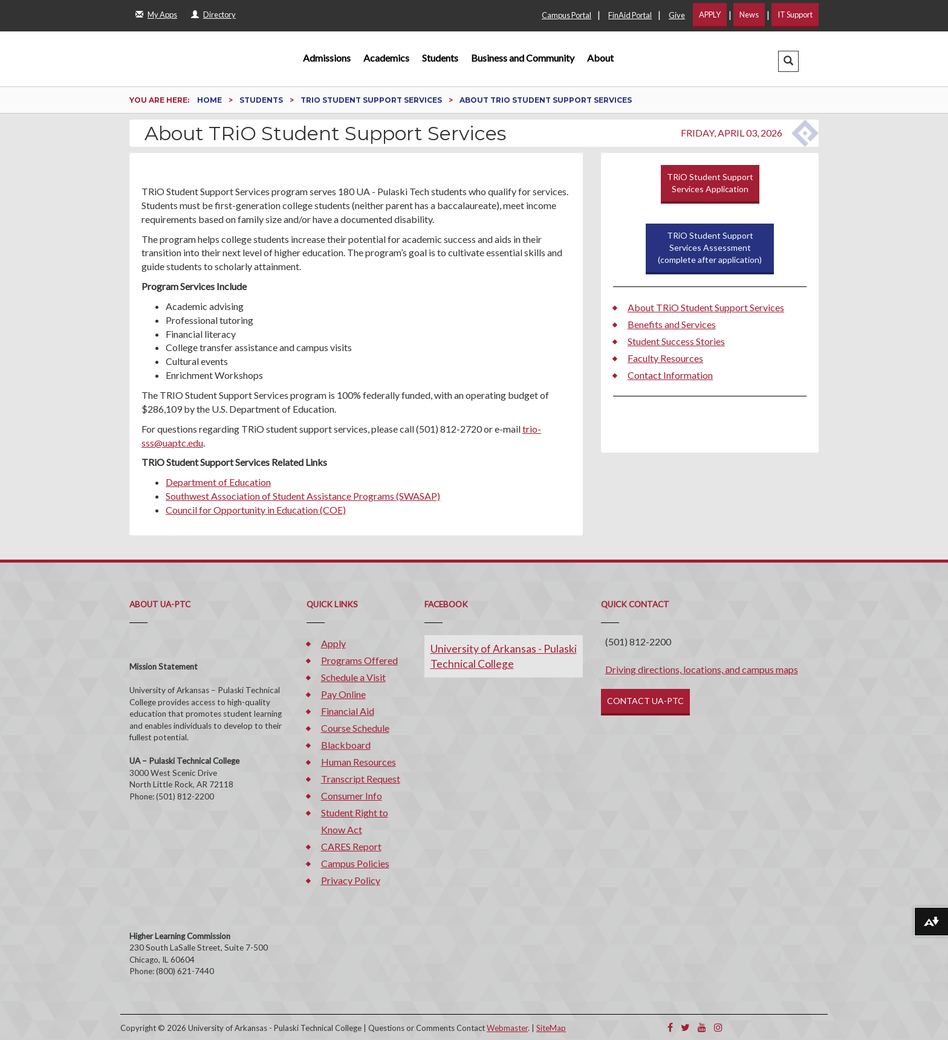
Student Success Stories (676, 341)
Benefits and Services (672, 324)
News (749, 14)
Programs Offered (359, 660)
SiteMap (551, 1028)
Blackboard (346, 745)
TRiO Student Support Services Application (710, 183)
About (600, 57)
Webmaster (507, 1028)
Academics (386, 57)
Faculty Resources (665, 358)
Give (677, 15)
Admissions (327, 57)
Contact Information (670, 375)
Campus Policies (355, 863)
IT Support (795, 14)
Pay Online (343, 694)
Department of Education (218, 482)
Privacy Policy (350, 880)
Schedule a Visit (353, 677)
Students (440, 57)
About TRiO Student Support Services (706, 307)
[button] (788, 61)
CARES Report (351, 846)
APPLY (710, 14)
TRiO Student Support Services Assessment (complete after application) (710, 247)
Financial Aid (347, 711)
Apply (333, 643)
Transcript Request (360, 778)
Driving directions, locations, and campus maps (701, 669)
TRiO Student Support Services (372, 100)
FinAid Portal (630, 15)
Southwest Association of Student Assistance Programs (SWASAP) (303, 496)
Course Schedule (355, 728)
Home (210, 100)
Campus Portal (566, 15)
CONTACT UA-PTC (645, 701)
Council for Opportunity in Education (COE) (256, 509)
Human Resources (358, 761)
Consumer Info (351, 795)
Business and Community (522, 57)
